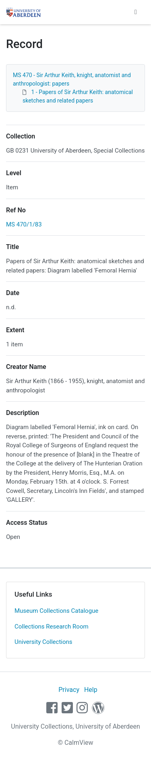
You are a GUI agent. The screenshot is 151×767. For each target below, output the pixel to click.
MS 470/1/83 (24, 224)
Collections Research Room (51, 626)
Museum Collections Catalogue (56, 610)
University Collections (43, 641)
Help (90, 690)
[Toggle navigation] (136, 12)
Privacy (68, 690)
